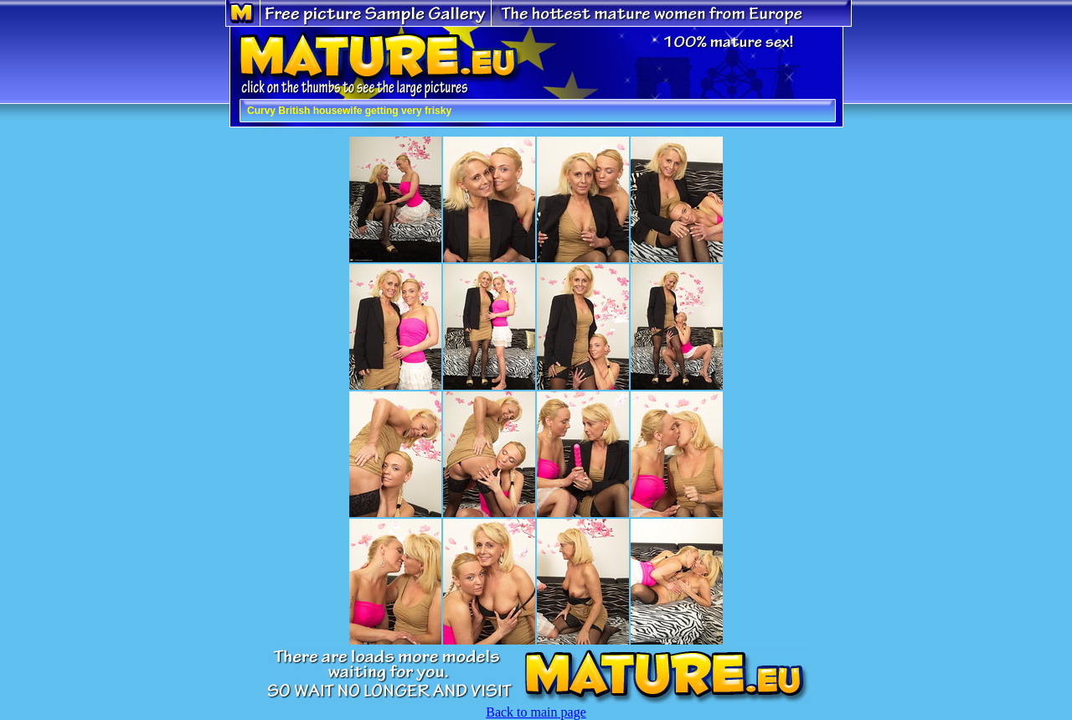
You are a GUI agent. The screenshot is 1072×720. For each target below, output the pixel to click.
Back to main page (536, 712)
